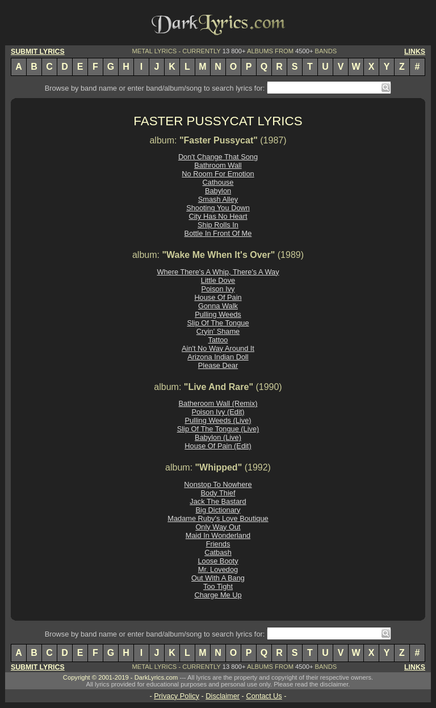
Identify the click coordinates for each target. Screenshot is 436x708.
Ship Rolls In (218, 225)
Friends (218, 544)
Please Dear (218, 365)
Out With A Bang (218, 578)
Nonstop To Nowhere (217, 484)
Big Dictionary (218, 510)
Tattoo (218, 340)
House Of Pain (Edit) (218, 446)
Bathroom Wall (217, 165)
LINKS (414, 52)
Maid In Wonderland (218, 535)
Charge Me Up (217, 595)
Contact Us (264, 696)
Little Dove (218, 280)
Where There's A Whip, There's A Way (218, 272)
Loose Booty (218, 561)
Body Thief (218, 493)
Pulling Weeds (218, 314)
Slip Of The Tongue (218, 323)
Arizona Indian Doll (217, 357)
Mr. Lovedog (218, 569)
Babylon (218, 190)
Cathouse (218, 182)
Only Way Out (217, 527)
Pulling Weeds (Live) (218, 420)
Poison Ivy (217, 289)
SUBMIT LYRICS (38, 52)
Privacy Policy (176, 696)
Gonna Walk (218, 306)
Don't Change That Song (218, 156)
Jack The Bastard (218, 501)
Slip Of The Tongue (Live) (218, 429)
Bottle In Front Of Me (218, 233)
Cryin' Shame (218, 331)
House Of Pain (217, 297)
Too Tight (218, 586)
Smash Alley (218, 199)
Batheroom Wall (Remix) (218, 403)
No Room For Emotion (218, 173)
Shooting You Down (218, 208)
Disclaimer (223, 696)
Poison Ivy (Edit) (217, 412)
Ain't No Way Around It (218, 348)
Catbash (218, 552)
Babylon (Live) (218, 437)
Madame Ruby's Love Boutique (217, 518)
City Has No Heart (217, 216)
